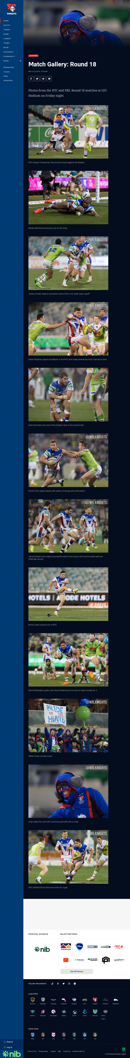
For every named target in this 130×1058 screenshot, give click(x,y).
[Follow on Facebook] (58, 983)
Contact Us (66, 1051)
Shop (6, 76)
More (12, 61)
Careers (53, 1051)
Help (59, 1051)
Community (9, 56)
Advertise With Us (78, 1051)
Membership (9, 67)
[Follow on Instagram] (69, 983)
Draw (6, 34)
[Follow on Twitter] (64, 983)
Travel (7, 30)
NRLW (6, 47)
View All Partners (76, 971)
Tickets (7, 72)
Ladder (7, 38)
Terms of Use (31, 1051)
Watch (7, 25)
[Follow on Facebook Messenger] (75, 983)
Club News (33, 56)
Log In (8, 1047)
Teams (7, 43)
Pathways (9, 52)
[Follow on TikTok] (52, 983)
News (6, 21)
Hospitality (8, 80)
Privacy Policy (43, 1051)
